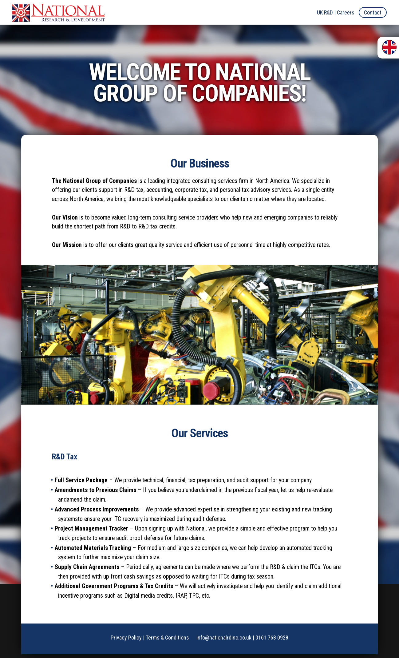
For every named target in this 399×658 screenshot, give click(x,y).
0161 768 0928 (271, 641)
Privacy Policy (126, 641)
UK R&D (325, 12)
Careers (345, 12)
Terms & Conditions (167, 641)
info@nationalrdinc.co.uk (223, 641)
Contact (372, 12)
